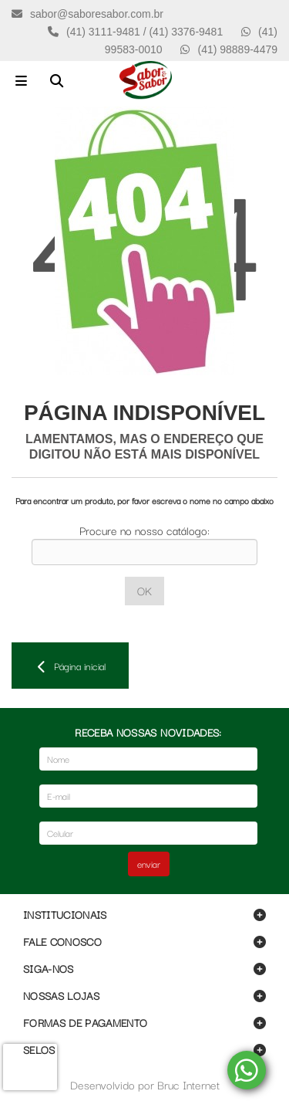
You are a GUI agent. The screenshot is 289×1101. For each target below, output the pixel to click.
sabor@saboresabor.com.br (96, 14)
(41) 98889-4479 (237, 49)
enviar (148, 863)
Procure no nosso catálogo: (144, 530)
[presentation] (30, 1067)
